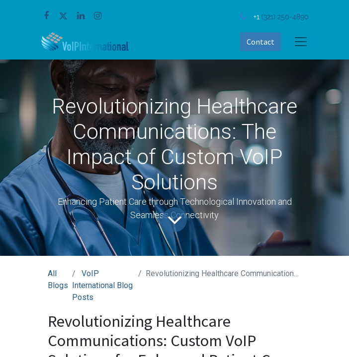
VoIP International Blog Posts (102, 285)
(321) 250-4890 (285, 16)
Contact (260, 42)
